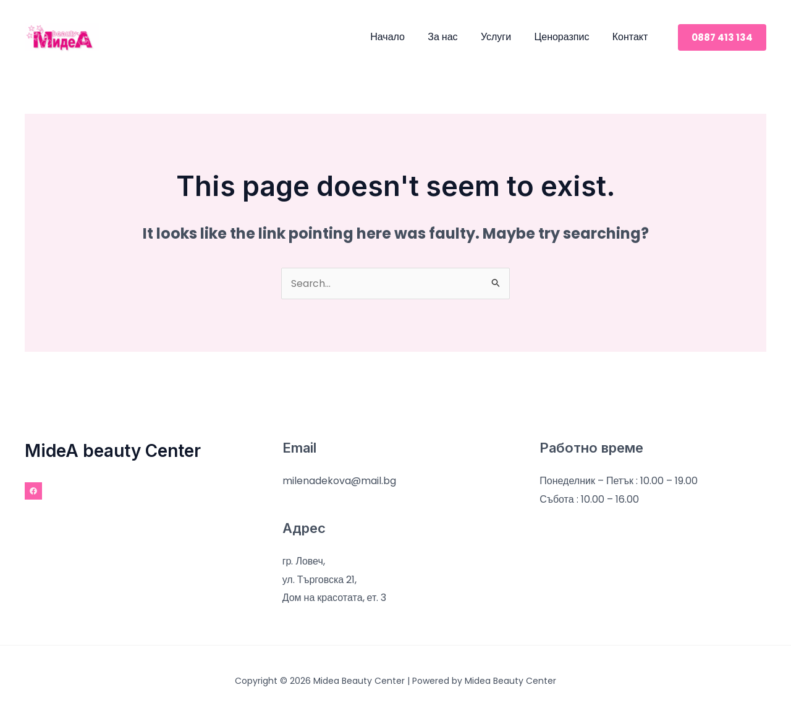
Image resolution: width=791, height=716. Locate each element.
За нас (454, 37)
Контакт (631, 37)
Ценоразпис (566, 37)
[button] (722, 37)
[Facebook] (33, 491)
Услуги (504, 37)
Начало (402, 37)
